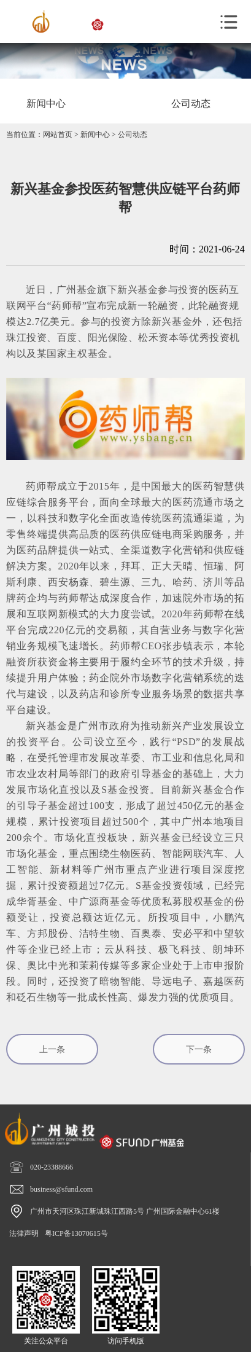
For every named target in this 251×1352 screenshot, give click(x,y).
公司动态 (132, 134)
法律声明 (24, 1233)
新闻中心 (95, 134)
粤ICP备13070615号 (76, 1233)
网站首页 (57, 134)
